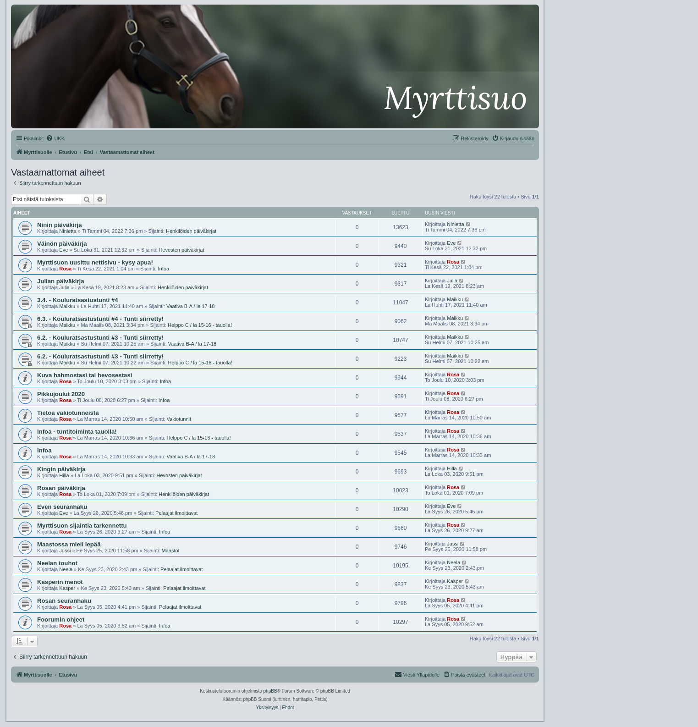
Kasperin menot (60, 581)
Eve (63, 250)
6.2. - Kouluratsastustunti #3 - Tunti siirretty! (100, 337)
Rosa (65, 268)
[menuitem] (55, 138)
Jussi (65, 550)
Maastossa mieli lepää (69, 544)
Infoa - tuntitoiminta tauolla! (77, 431)
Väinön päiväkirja (62, 243)
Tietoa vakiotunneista (68, 412)
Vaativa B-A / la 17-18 (190, 306)
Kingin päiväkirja (61, 469)
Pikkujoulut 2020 (61, 394)
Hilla (64, 475)
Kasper (67, 588)
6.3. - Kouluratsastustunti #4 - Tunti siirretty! (100, 318)
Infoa (163, 268)
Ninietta (67, 231)
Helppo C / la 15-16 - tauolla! (200, 325)
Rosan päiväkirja (61, 488)
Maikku (67, 306)
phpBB (270, 691)
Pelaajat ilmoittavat (176, 513)
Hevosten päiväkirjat (181, 250)
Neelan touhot (57, 563)
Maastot (171, 550)
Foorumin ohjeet (60, 619)
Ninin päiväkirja (59, 224)
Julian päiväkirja (60, 281)
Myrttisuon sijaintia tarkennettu (82, 525)
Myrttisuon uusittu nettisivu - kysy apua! (95, 262)
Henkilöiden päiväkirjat (191, 231)
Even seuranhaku (62, 506)
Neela (65, 569)
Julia (64, 287)
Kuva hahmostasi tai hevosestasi (84, 375)
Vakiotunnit (179, 419)
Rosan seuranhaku (64, 600)
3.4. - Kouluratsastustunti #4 (77, 300)
